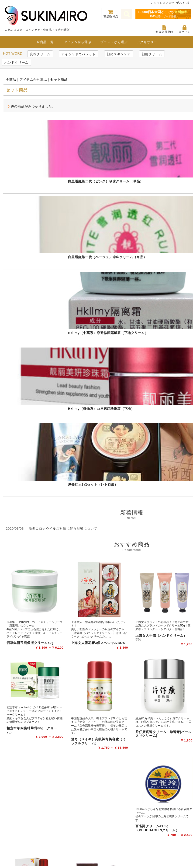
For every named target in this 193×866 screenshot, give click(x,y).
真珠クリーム (40, 54)
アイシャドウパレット (78, 54)
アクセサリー (147, 42)
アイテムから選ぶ (77, 42)
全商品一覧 (45, 42)
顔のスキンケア (119, 54)
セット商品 (59, 79)
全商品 (11, 79)
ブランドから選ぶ (114, 42)
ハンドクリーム (16, 62)
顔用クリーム (152, 54)
